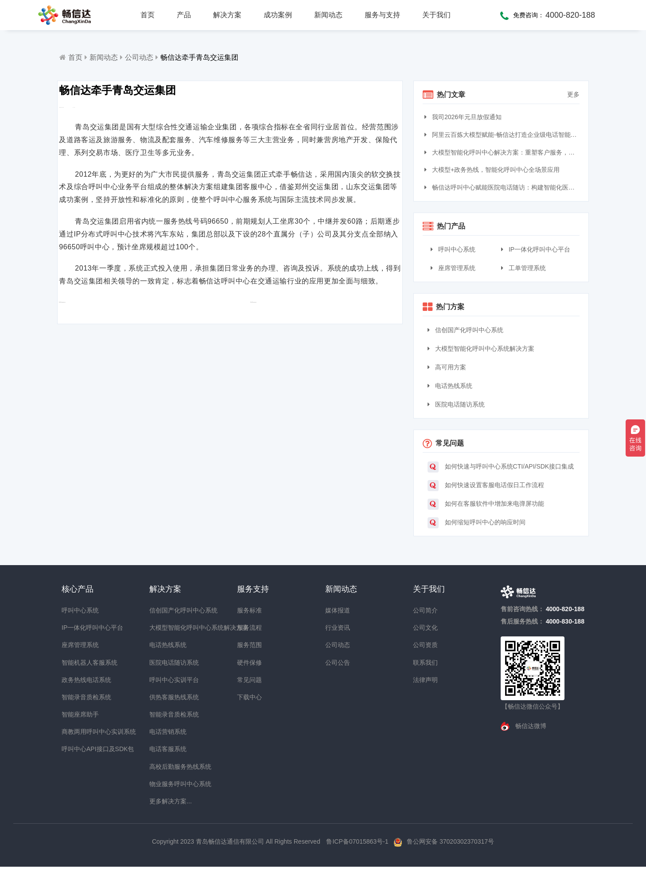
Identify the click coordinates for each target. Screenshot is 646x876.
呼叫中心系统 (453, 249)
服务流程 (249, 627)
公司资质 (425, 644)
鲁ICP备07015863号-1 (358, 841)
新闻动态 (328, 15)
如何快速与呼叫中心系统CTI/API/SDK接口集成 (501, 467)
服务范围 (249, 644)
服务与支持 (382, 15)
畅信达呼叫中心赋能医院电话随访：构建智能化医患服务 (503, 187)
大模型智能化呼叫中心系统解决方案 (481, 348)
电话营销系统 (165, 731)
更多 (573, 94)
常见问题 (249, 679)
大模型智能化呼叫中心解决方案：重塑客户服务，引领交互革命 (503, 152)
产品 (184, 15)
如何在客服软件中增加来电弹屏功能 (486, 504)
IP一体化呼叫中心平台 (535, 249)
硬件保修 (249, 662)
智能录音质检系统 (77, 697)
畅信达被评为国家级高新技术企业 (121, 357)
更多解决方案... (165, 801)
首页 (147, 15)
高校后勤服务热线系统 (165, 766)
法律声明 (425, 679)
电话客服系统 (165, 748)
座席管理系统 (453, 267)
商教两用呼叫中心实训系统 (77, 731)
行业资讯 (337, 627)
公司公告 (337, 662)
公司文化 (425, 627)
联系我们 (425, 662)
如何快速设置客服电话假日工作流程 (486, 485)
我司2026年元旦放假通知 (464, 116)
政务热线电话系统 (77, 679)
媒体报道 (337, 610)
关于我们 (436, 15)
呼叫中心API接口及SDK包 (77, 748)
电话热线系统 (450, 385)
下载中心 (249, 697)
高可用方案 (447, 367)
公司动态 (139, 57)
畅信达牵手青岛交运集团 (199, 57)
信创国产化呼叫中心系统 (465, 329)
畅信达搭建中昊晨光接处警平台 (292, 357)
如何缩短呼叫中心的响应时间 (476, 522)
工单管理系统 (523, 267)
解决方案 (227, 15)
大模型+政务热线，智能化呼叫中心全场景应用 (493, 169)
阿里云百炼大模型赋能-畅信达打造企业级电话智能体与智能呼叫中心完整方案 (503, 134)
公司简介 (425, 610)
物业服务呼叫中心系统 (165, 783)
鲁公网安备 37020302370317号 (450, 841)
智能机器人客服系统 (77, 662)
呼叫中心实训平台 (165, 679)
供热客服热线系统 (165, 697)
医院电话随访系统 (456, 404)
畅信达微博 (530, 725)
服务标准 (249, 610)
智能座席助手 (77, 714)
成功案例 (278, 15)
